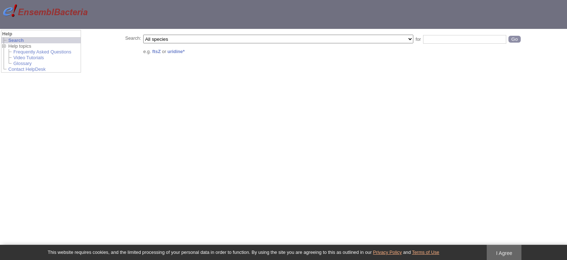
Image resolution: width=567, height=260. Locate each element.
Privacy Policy (387, 252)
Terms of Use (425, 252)
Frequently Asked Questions (42, 52)
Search (16, 40)
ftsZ (156, 51)
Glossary (22, 63)
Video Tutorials (28, 57)
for (418, 39)
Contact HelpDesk (27, 69)
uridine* (176, 51)
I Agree (504, 253)
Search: (133, 38)
